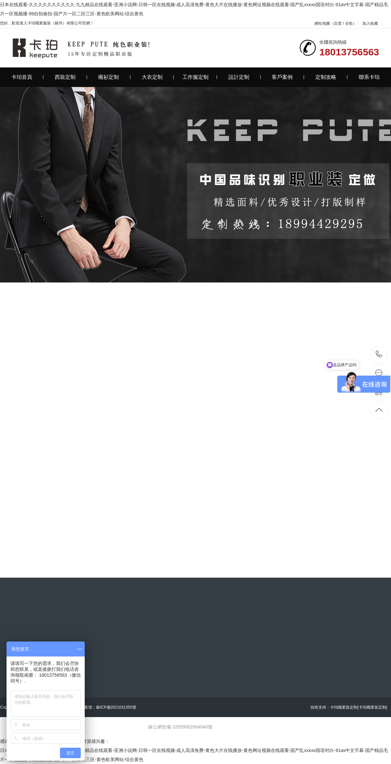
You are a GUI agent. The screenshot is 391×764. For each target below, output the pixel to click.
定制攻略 (331, 77)
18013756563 (379, 354)
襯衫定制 (114, 77)
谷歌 (349, 23)
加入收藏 (370, 23)
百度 (338, 23)
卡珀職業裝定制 (343, 707)
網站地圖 (322, 23)
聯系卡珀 (369, 77)
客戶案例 (288, 77)
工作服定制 (199, 77)
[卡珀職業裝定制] (372, 707)
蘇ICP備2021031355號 (116, 707)
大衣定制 (158, 77)
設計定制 (244, 77)
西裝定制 (71, 77)
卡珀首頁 (27, 77)
